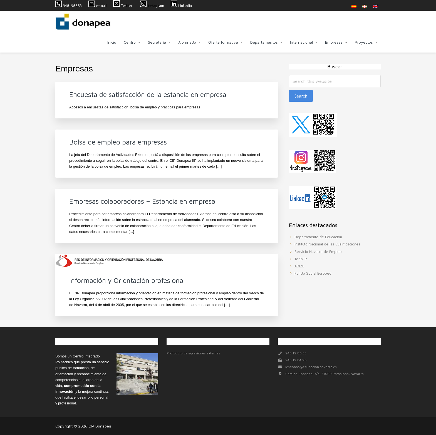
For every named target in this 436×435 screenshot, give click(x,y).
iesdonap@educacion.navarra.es (311, 367)
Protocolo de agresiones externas (193, 353)
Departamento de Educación (318, 237)
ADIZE (299, 266)
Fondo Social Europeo (312, 273)
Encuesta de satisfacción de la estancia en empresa (147, 94)
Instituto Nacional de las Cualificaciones (327, 244)
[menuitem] (354, 6)
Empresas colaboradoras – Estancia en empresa (142, 201)
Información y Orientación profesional (127, 280)
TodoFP (300, 259)
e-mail (97, 5)
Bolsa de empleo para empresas (118, 142)
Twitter (123, 5)
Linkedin (181, 5)
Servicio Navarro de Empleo (318, 251)
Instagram (152, 5)
